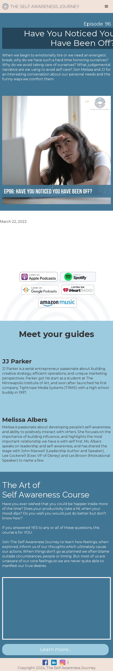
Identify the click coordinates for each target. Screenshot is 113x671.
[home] (39, 5)
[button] (106, 6)
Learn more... (55, 649)
